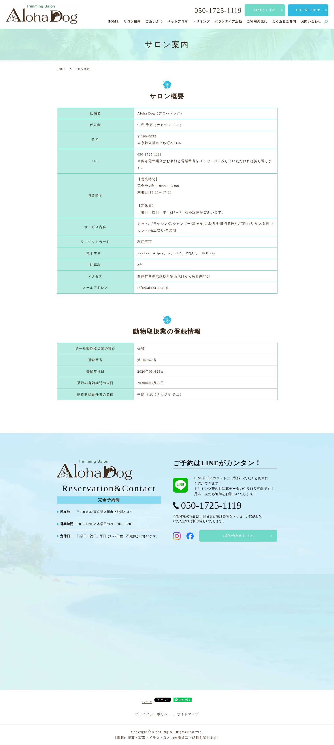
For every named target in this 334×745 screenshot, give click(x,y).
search (326, 22)
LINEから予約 (265, 10)
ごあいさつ (154, 21)
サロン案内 (132, 21)
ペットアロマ (178, 21)
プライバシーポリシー (153, 714)
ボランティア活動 (228, 21)
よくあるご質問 (284, 21)
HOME (113, 21)
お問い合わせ (311, 21)
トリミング (201, 21)
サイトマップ (188, 714)
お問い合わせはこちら (238, 535)
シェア (147, 702)
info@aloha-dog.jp (152, 287)
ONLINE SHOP (308, 10)
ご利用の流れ (257, 21)
